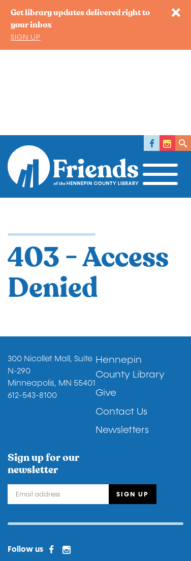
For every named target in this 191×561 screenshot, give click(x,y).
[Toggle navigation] (163, 86)
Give (106, 307)
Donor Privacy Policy (47, 485)
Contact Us (121, 326)
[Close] (176, 13)
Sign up (26, 37)
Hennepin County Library (130, 281)
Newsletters (122, 344)
